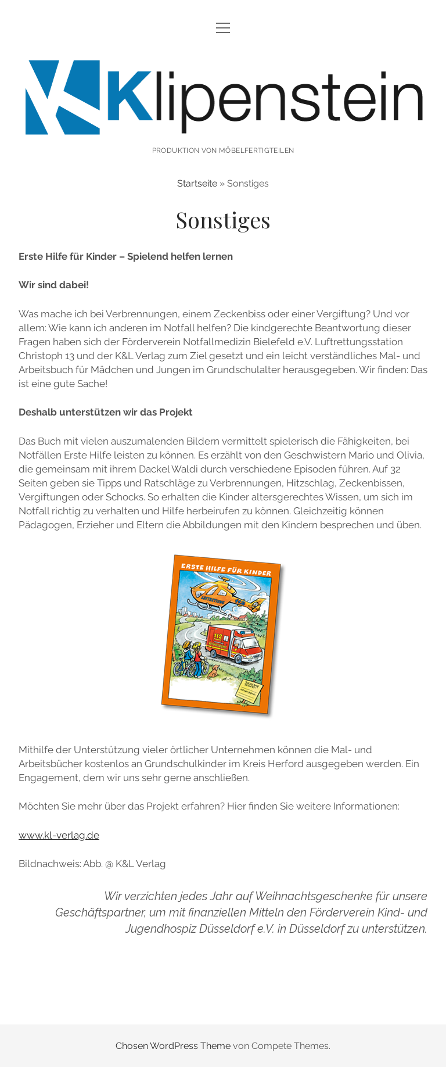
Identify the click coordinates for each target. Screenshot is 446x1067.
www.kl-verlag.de (59, 835)
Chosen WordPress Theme (173, 1045)
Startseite (197, 183)
